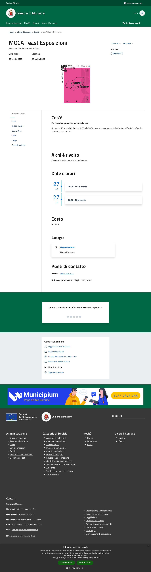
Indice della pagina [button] (18, 114)
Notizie (90, 437)
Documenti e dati (17, 457)
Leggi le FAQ (91, 517)
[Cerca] (142, 13)
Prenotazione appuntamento (99, 510)
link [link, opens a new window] (98, 558)
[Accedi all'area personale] (133, 3)
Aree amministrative (19, 441)
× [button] (148, 546)
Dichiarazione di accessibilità (98, 533)
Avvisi (89, 444)
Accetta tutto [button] (66, 563)
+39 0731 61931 (66, 273)
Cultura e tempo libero (56, 441)
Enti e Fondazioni (17, 447)
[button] (75, 568)
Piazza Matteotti (67, 247)
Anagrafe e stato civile (56, 437)
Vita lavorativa (52, 444)
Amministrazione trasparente (99, 524)
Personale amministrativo (21, 454)
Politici (13, 451)
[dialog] (75, 558)
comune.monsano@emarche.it (22, 535)
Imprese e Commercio (56, 447)
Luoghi (122, 437)
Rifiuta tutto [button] (85, 563)
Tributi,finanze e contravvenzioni (60, 464)
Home (11, 32)
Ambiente (50, 467)
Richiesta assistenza (95, 520)
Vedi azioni (128, 43)
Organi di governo (18, 437)
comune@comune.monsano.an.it (25, 529)
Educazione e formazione (57, 457)
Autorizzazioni (52, 474)
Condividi (116, 43)
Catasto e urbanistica (55, 451)
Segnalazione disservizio (97, 514)
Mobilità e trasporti (54, 454)
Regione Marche (12, 3)
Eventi (36, 32)
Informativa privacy (94, 527)
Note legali (90, 530)
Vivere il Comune (24, 32)
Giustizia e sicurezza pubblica (59, 461)
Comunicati (92, 441)
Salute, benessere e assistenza (59, 471)
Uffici (12, 444)
